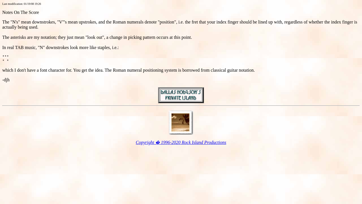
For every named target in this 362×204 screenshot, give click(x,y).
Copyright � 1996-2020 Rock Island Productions (181, 144)
